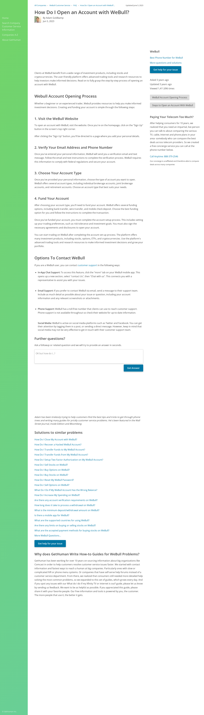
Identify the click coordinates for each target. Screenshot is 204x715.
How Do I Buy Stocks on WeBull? (51, 474)
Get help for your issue (50, 543)
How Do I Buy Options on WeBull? (52, 469)
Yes (121, 661)
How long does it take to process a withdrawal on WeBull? (64, 505)
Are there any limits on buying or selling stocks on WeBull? (65, 525)
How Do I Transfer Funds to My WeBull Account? (59, 449)
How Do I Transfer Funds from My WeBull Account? (61, 454)
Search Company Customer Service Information (11, 26)
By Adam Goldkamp (53, 17)
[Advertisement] (88, 47)
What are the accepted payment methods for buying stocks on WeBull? (71, 530)
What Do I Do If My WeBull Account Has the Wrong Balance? (65, 490)
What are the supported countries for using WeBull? (61, 520)
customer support (87, 265)
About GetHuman (11, 39)
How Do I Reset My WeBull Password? (54, 479)
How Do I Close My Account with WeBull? (55, 439)
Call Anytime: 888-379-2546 (164, 156)
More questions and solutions (166, 62)
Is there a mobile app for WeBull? (51, 515)
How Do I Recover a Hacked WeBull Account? (57, 444)
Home (5, 18)
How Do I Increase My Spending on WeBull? (57, 495)
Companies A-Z (10, 34)
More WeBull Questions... (47, 535)
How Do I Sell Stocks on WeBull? (51, 464)
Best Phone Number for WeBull (166, 57)
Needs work (132, 661)
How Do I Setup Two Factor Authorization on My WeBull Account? (68, 459)
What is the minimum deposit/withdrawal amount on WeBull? (66, 510)
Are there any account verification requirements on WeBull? (66, 500)
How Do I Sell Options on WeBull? (51, 485)
